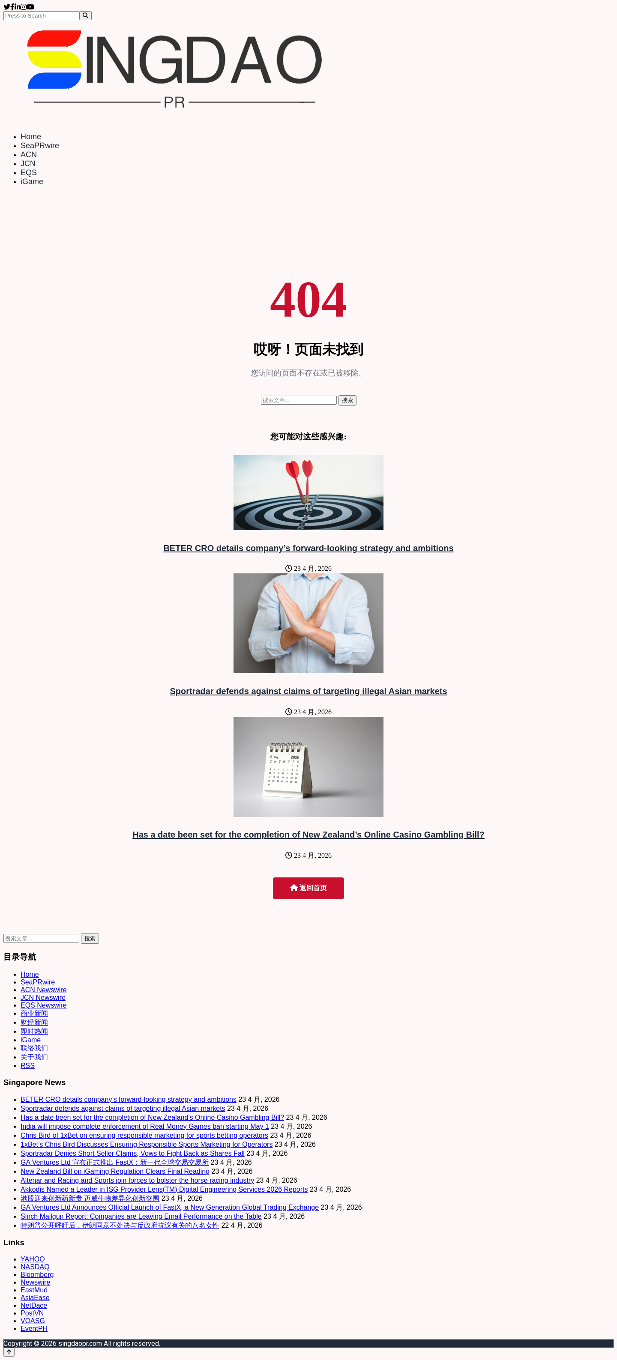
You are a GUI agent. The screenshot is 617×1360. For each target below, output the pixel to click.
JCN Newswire (43, 997)
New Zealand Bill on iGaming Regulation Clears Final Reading (115, 1171)
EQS (29, 172)
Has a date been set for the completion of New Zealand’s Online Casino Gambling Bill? (308, 834)
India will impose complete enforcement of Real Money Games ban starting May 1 (145, 1126)
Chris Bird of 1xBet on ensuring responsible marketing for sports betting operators (144, 1135)
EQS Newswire (44, 1005)
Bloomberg (37, 1274)
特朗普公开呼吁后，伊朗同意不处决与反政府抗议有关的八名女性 (120, 1225)
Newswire (35, 1282)
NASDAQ (35, 1267)
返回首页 (308, 888)
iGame (32, 181)
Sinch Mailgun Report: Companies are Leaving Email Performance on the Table (141, 1216)
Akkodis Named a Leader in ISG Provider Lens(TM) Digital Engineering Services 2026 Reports (164, 1189)
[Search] (85, 15)
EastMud (34, 1290)
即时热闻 (34, 1031)
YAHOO (33, 1259)
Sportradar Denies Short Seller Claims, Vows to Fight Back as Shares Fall (133, 1153)
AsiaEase (35, 1297)
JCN (28, 163)
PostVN (32, 1313)
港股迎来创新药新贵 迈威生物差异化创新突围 (90, 1198)
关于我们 (34, 1057)
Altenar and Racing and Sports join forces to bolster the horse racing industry (137, 1180)
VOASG (33, 1320)
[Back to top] (9, 1352)
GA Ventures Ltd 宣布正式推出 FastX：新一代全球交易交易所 (115, 1162)
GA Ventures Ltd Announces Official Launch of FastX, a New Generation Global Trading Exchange (170, 1207)
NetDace (34, 1305)
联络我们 (34, 1048)
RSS (28, 1065)
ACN (29, 154)
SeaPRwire (40, 145)
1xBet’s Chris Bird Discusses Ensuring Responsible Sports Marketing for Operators (147, 1144)
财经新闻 (34, 1022)
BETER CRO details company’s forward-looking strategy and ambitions (308, 548)
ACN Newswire (44, 989)
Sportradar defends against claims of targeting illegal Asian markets (308, 691)
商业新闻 (34, 1013)
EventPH (34, 1328)
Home (31, 136)
